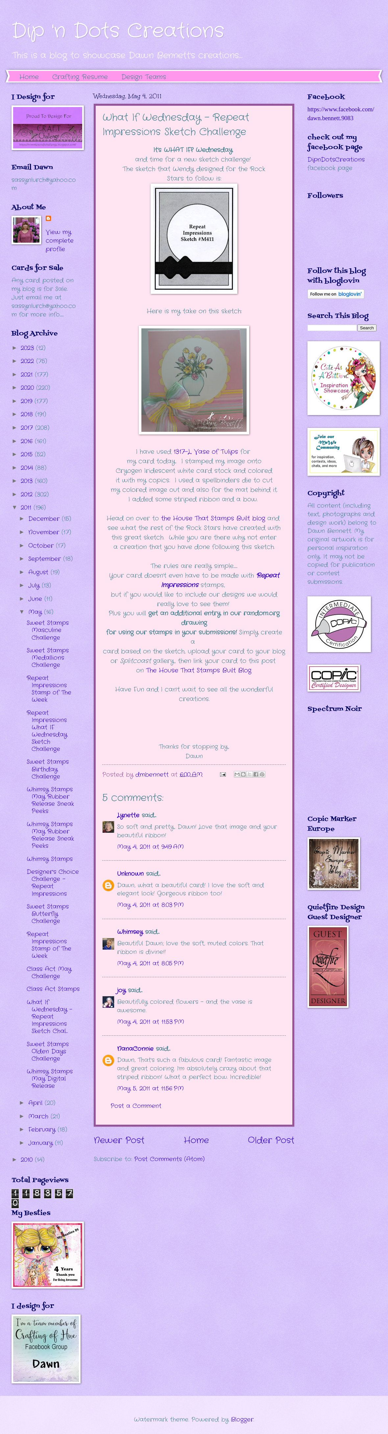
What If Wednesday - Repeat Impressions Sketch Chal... (49, 1016)
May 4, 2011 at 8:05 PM (150, 963)
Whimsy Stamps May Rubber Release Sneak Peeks (50, 800)
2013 (28, 481)
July (35, 585)
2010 (28, 1160)
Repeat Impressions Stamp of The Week (49, 689)
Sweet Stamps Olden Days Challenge (48, 1051)
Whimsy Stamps (50, 859)
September (45, 559)
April (36, 1103)
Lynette (128, 815)
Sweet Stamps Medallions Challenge (48, 657)
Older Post (271, 1141)
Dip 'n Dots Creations (118, 31)
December (45, 519)
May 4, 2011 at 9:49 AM (150, 847)
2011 (27, 507)
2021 (28, 374)
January (41, 1143)
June (36, 599)
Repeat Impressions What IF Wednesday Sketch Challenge (47, 731)
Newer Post (119, 1141)
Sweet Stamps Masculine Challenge (48, 630)
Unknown (130, 874)
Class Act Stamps (53, 989)
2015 (28, 454)
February (43, 1129)
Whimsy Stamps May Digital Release (50, 1078)
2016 (28, 441)
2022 (28, 361)
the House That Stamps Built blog (213, 518)
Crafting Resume (80, 77)
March (39, 1116)
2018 (28, 414)
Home (29, 77)
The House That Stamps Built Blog (198, 670)
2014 (28, 468)
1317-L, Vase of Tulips (206, 451)
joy (121, 990)
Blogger (242, 1419)
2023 (28, 348)
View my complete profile (60, 241)
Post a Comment (135, 1106)
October (42, 545)
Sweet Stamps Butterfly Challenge (48, 913)
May (36, 612)
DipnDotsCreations (336, 159)
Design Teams (143, 77)
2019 (28, 401)
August (39, 572)
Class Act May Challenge (49, 973)
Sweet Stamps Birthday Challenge (48, 769)
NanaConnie (135, 1049)
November (44, 532)
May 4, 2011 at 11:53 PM (150, 1022)
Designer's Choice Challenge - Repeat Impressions (53, 883)
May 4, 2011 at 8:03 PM (150, 905)
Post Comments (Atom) (169, 1159)
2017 (28, 428)
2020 (28, 388)
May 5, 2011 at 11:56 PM (150, 1088)
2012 (28, 494)
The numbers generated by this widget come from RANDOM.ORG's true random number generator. (333, 769)
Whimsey (130, 932)
